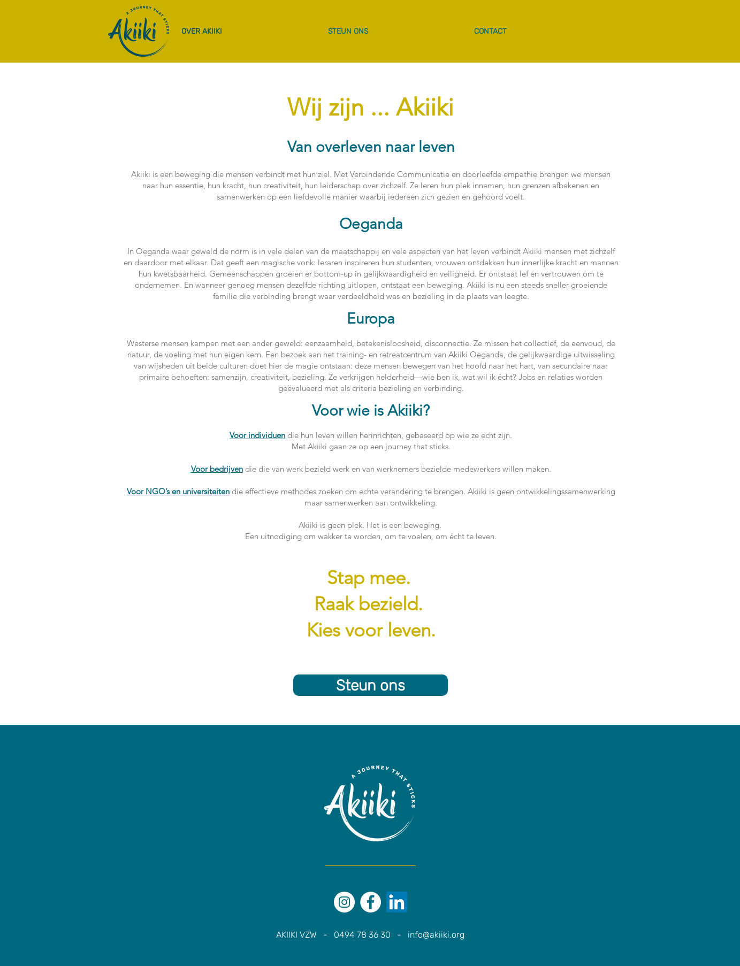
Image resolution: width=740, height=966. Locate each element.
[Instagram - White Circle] (344, 902)
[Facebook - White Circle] (370, 902)
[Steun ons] (370, 685)
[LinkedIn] (396, 902)
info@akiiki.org (436, 935)
